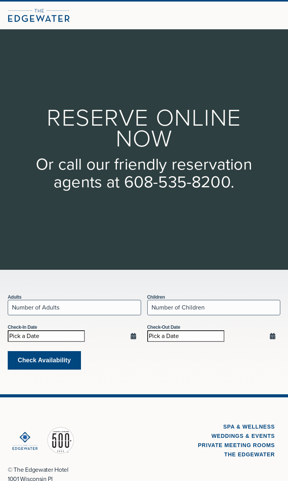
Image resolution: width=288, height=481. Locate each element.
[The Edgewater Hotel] (39, 15)
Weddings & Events (243, 436)
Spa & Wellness (249, 427)
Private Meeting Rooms (236, 445)
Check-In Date (22, 327)
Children (156, 297)
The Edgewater (249, 454)
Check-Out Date (163, 327)
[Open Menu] (278, 15)
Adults (15, 297)
